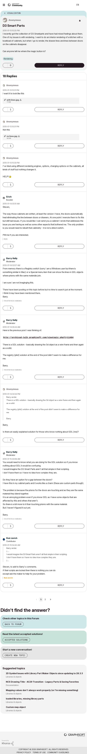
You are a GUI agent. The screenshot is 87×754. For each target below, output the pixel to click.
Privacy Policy (24, 752)
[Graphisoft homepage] (74, 735)
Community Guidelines (58, 752)
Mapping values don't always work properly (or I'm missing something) (42, 690)
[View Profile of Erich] (9, 196)
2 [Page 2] (45, 599)
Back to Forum (13, 624)
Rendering (8, 59)
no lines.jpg (12, 136)
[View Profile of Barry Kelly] (11, 258)
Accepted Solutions (16, 640)
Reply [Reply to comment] (61, 109)
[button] (5, 65)
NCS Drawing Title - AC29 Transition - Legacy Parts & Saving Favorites (42, 682)
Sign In (83, 5)
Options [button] (83, 12)
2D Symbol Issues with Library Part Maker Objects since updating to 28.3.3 (44, 673)
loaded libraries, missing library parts (25, 698)
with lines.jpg (13, 100)
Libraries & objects (14, 677)
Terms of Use (39, 752)
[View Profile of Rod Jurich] (11, 538)
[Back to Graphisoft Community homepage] (15, 5)
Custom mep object (16, 707)
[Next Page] (50, 599)
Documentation (12, 685)
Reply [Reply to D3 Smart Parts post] (61, 65)
